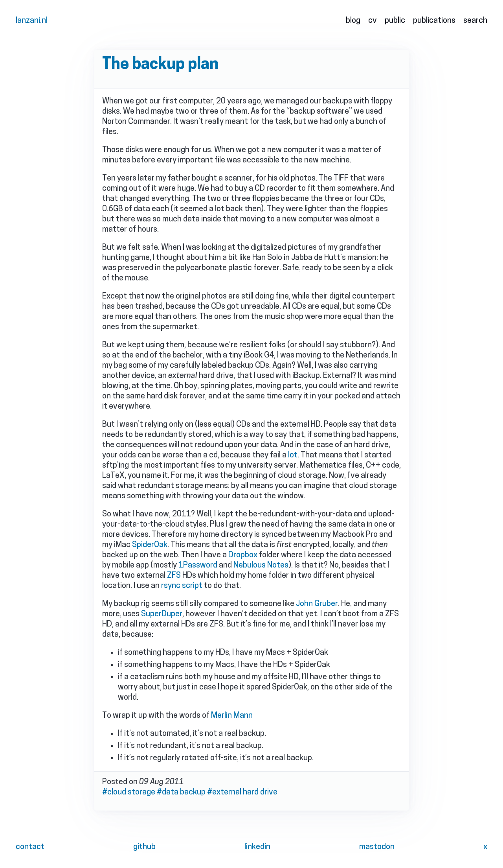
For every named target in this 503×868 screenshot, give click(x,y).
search (475, 21)
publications (434, 21)
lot (292, 455)
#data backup (181, 792)
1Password (197, 565)
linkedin (257, 847)
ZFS (174, 576)
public (395, 21)
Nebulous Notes (260, 565)
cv (372, 21)
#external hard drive (242, 792)
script (192, 586)
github (144, 847)
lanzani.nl (32, 21)
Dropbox (242, 555)
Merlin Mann (232, 716)
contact (30, 847)
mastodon (377, 847)
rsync (170, 586)
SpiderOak (149, 545)
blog (353, 21)
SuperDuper (161, 614)
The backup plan (160, 65)
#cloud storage (128, 792)
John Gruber (317, 604)
